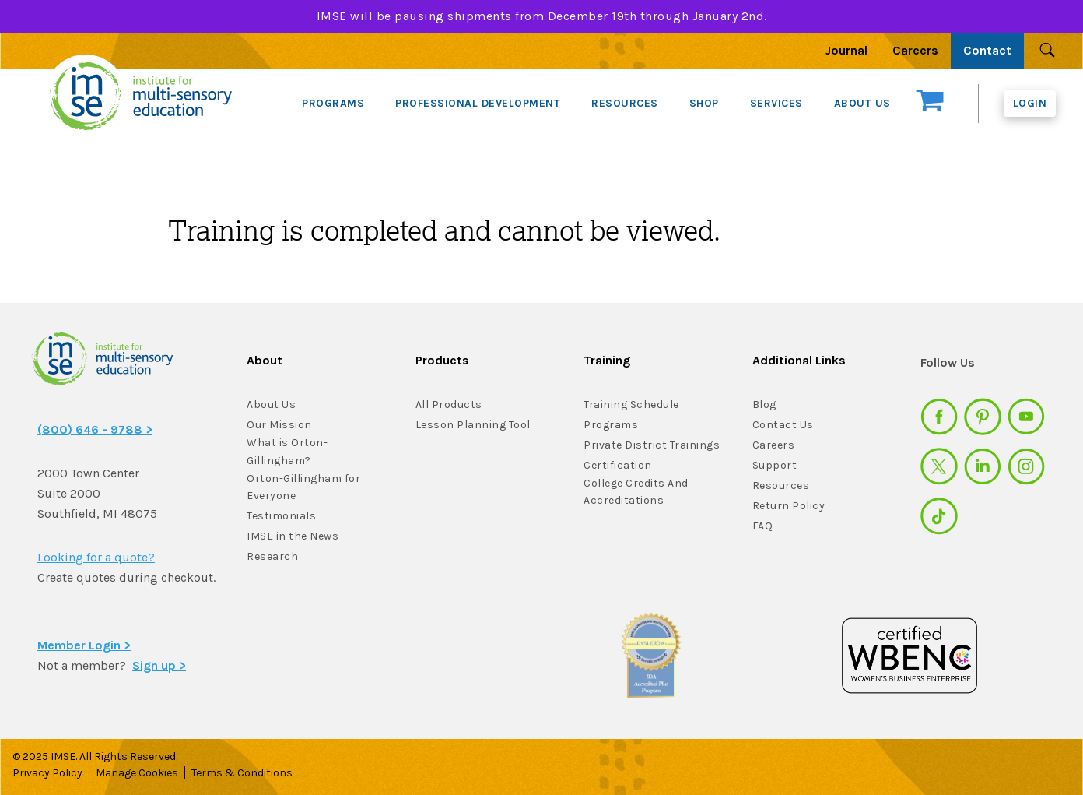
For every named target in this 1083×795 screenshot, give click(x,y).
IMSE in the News (292, 536)
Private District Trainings (652, 445)
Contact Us (783, 424)
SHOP (704, 103)
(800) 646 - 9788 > (94, 429)
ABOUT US (862, 103)
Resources (781, 485)
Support (774, 465)
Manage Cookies (137, 772)
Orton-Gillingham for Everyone (303, 487)
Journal (846, 50)
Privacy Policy (47, 772)
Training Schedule (631, 404)
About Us (271, 404)
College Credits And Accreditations (636, 492)
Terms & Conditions (242, 772)
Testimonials (281, 515)
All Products (448, 404)
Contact (987, 50)
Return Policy (788, 505)
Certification (618, 465)
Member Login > (84, 645)
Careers (915, 50)
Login (1030, 103)
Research (272, 556)
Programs (611, 424)
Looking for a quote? (96, 557)
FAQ (762, 526)
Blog (764, 404)
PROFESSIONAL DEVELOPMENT (477, 103)
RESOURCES (624, 103)
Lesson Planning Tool (473, 424)
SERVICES (776, 103)
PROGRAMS (333, 103)
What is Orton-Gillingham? (287, 451)
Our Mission (279, 424)
